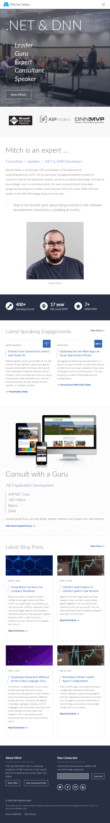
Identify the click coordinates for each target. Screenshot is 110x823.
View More (96, 330)
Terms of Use (30, 814)
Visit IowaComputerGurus (19, 525)
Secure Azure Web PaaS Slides (75, 384)
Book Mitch (13, 783)
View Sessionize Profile (36, 783)
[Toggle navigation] (103, 4)
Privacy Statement (13, 814)
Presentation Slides (18, 391)
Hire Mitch (18, 95)
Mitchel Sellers (17, 4)
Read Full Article (16, 630)
